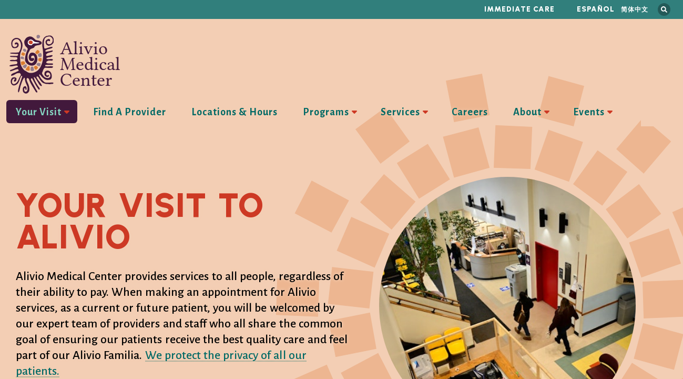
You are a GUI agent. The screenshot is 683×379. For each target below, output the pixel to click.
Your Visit (39, 112)
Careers (470, 112)
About (527, 112)
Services (400, 112)
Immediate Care (519, 9)
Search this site (664, 9)
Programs (326, 112)
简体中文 (634, 9)
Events (589, 112)
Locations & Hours (234, 112)
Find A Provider (129, 112)
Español (596, 9)
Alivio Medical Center (64, 64)
